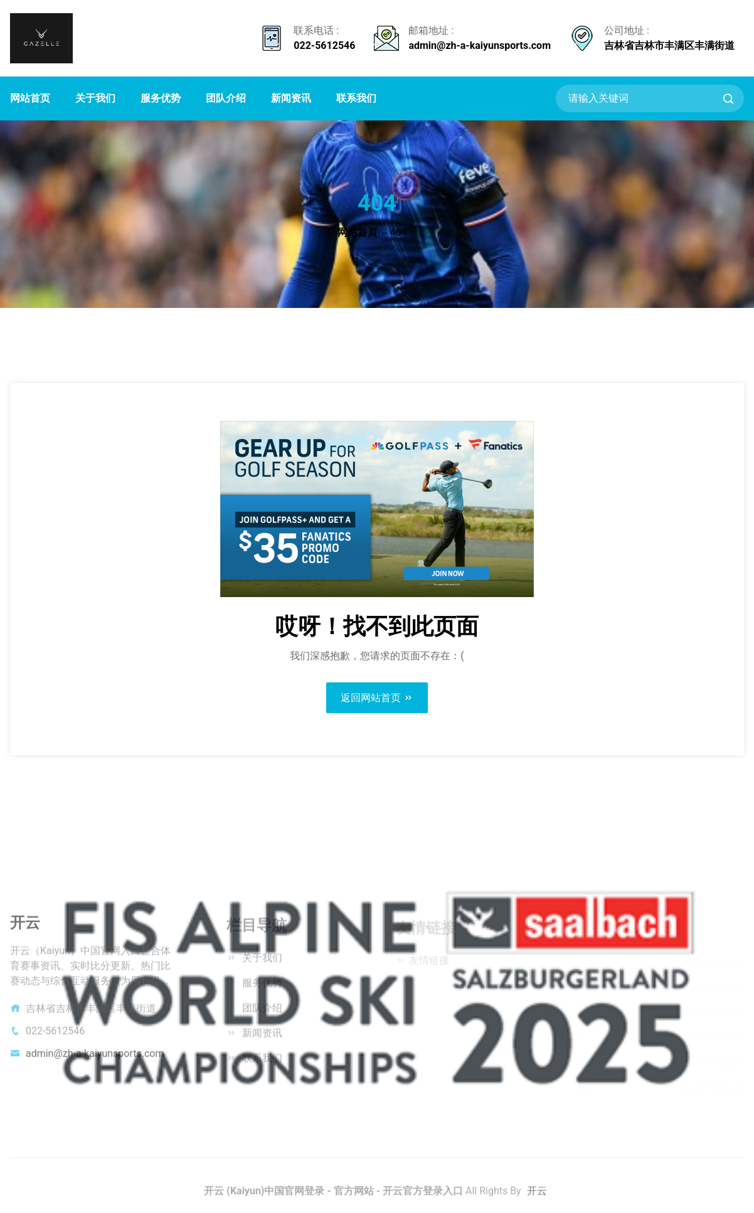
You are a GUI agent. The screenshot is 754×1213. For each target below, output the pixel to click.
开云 (537, 1195)
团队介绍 (226, 98)
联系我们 (356, 98)
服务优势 (161, 98)
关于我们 (95, 98)
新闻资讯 (291, 98)
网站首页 (30, 98)
